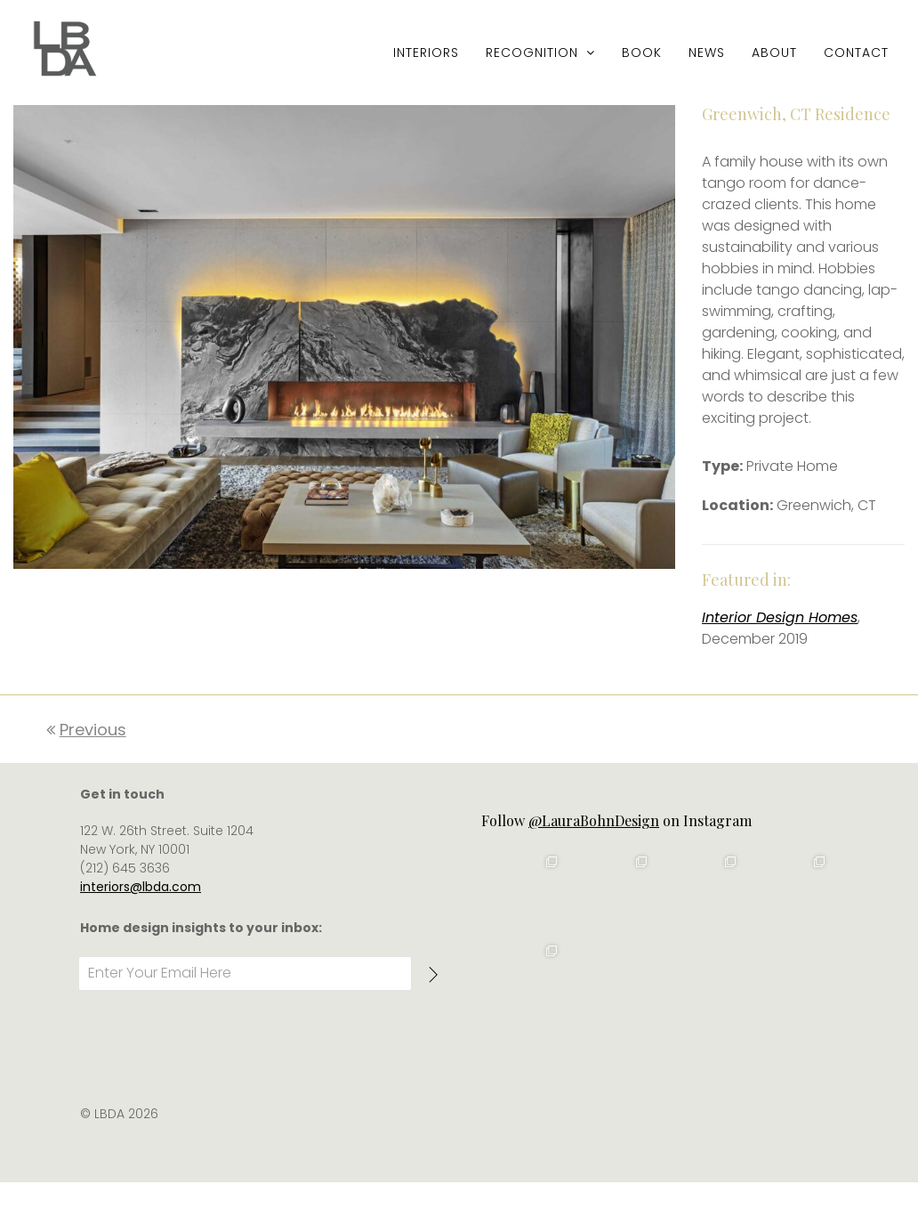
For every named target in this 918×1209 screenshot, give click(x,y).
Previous (86, 760)
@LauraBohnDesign (593, 850)
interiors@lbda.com (140, 917)
